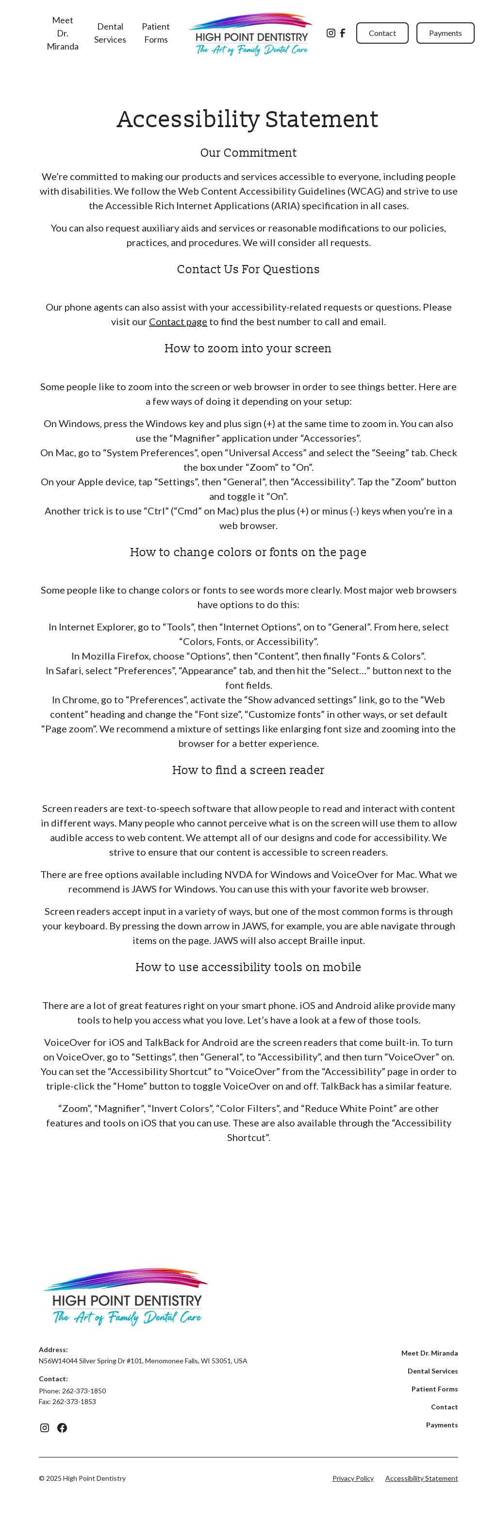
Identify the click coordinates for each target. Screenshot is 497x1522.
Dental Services (110, 33)
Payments (445, 32)
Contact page (178, 321)
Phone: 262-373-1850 (72, 1391)
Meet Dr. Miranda (63, 33)
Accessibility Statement (421, 1478)
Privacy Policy (353, 1478)
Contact (382, 32)
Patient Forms (156, 33)
